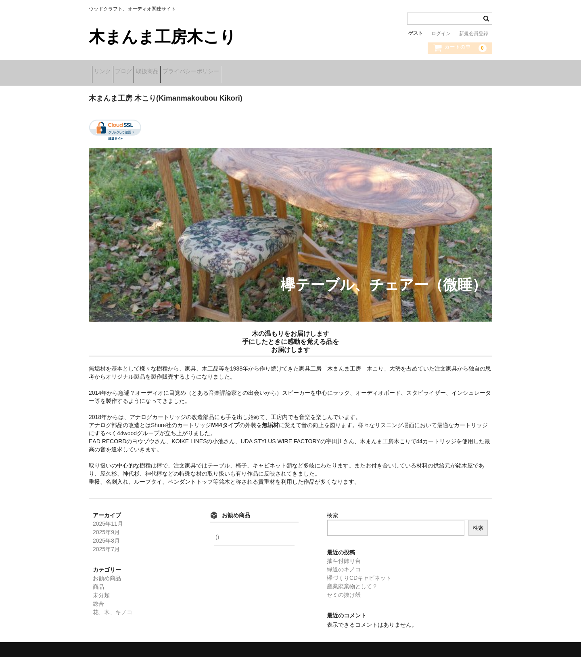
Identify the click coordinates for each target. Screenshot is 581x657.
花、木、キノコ (112, 607)
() (216, 532)
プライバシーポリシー (231, 72)
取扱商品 (175, 72)
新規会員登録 (473, 33)
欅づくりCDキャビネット (359, 572)
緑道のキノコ (344, 564)
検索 (332, 510)
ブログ (139, 72)
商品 (98, 581)
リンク (105, 72)
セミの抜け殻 (344, 589)
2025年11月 (108, 518)
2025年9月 (106, 527)
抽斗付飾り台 (344, 555)
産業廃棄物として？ (352, 581)
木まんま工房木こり (162, 37)
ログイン (441, 33)
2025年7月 (106, 544)
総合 (98, 598)
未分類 (101, 590)
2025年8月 (106, 535)
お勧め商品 (107, 573)
